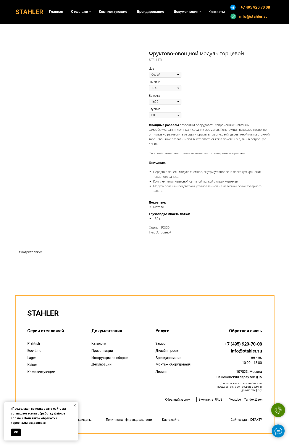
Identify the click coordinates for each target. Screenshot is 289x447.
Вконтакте (206, 399)
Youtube (235, 399)
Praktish (33, 343)
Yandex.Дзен (253, 399)
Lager (31, 358)
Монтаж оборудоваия (173, 364)
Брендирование (168, 358)
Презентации (102, 351)
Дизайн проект (167, 351)
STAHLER (29, 12)
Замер (160, 343)
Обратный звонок (177, 399)
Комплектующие (41, 372)
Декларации (101, 364)
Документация (106, 330)
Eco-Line (34, 351)
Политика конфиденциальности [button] (129, 419)
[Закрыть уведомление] (75, 405)
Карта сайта (170, 419)
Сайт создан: (246, 419)
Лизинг (161, 372)
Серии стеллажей (45, 330)
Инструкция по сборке (109, 358)
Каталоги (98, 343)
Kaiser (32, 365)
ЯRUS (219, 399)
